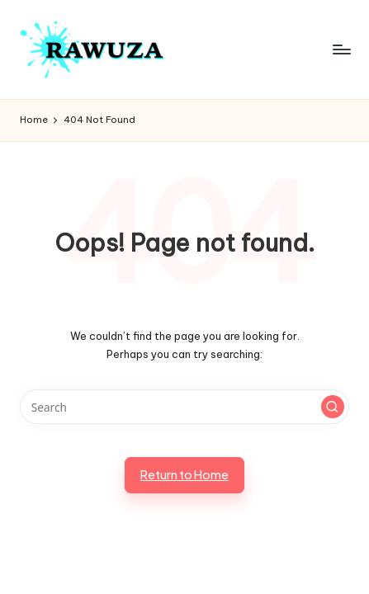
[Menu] (341, 49)
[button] (332, 406)
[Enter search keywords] (184, 406)
